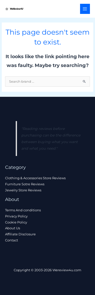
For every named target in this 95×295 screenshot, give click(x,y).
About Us (12, 228)
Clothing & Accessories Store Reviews (35, 178)
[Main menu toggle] (85, 9)
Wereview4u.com (66, 270)
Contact (11, 240)
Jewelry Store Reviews (23, 190)
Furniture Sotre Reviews (24, 184)
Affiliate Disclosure (20, 234)
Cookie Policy (16, 222)
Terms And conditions (23, 210)
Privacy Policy (16, 216)
